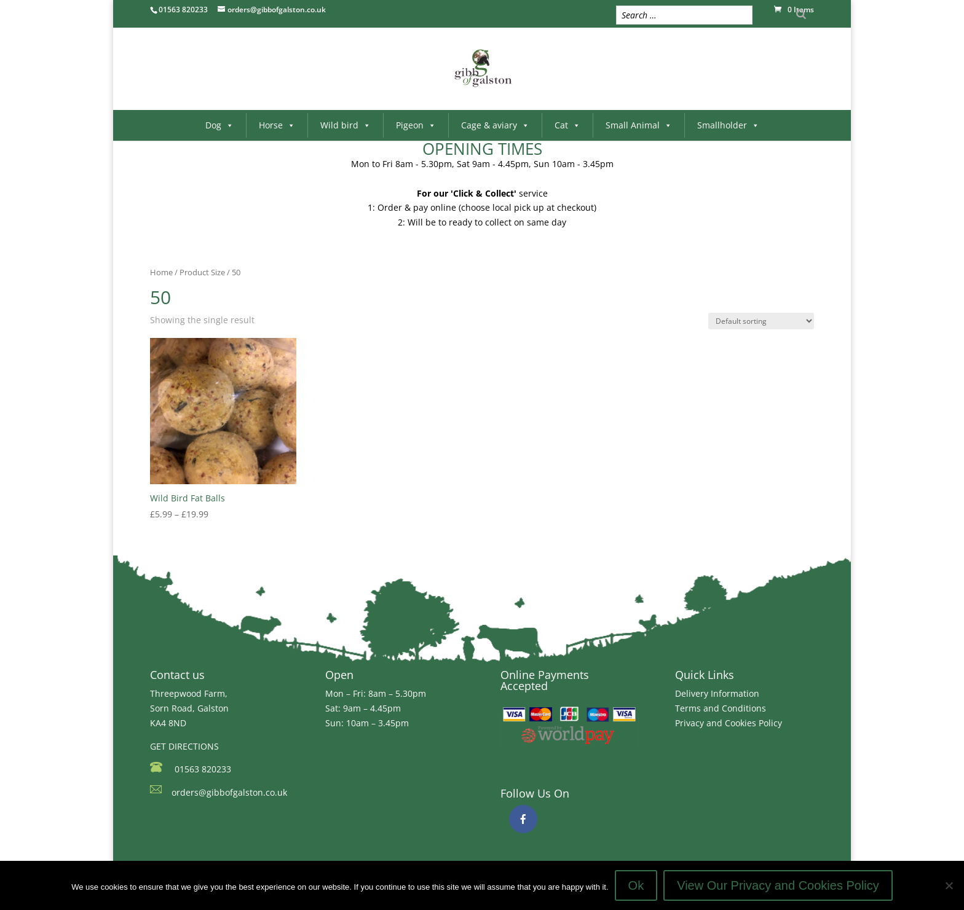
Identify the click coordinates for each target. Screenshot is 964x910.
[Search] (801, 14)
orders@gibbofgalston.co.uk (229, 792)
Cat (567, 125)
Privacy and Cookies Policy (728, 723)
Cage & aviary (495, 125)
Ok (636, 885)
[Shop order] (761, 321)
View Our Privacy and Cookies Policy (778, 885)
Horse (277, 125)
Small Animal (639, 125)
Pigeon (416, 125)
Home (161, 272)
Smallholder (728, 125)
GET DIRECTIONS (184, 746)
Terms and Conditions (720, 708)
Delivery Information (717, 693)
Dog (219, 125)
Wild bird (345, 125)
